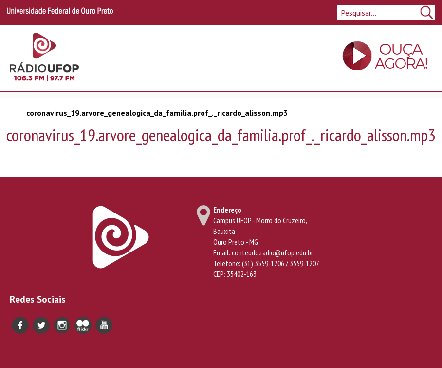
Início (14, 112)
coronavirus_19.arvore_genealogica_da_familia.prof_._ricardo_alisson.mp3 (157, 112)
